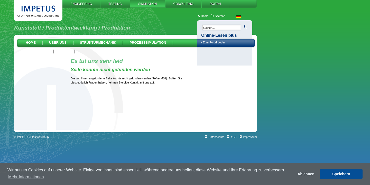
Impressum (250, 136)
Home (31, 42)
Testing (115, 4)
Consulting (183, 4)
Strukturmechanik (98, 42)
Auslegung (36, 51)
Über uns (58, 42)
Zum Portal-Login (214, 42)
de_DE (238, 16)
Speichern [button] (341, 174)
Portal (216, 4)
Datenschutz (216, 136)
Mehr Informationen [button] (26, 177)
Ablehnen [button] (306, 174)
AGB (233, 136)
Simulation (147, 4)
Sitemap (220, 15)
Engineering (81, 4)
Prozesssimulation (148, 42)
